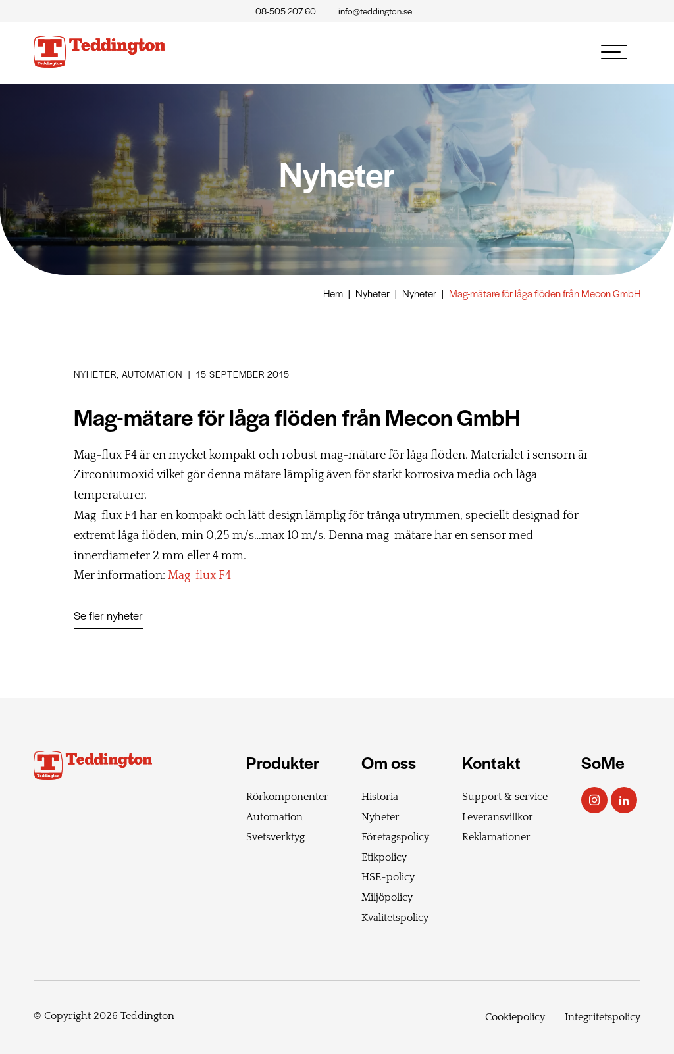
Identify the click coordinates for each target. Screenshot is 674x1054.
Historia (379, 797)
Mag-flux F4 (199, 575)
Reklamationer (496, 837)
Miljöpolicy (387, 897)
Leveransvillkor (497, 817)
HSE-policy (388, 877)
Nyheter (372, 293)
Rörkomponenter (287, 797)
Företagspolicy (395, 837)
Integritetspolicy (602, 1017)
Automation (274, 817)
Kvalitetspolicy (394, 918)
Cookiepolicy (515, 1017)
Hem (333, 293)
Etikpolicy (384, 857)
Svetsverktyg (275, 837)
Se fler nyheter (108, 615)
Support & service (505, 797)
